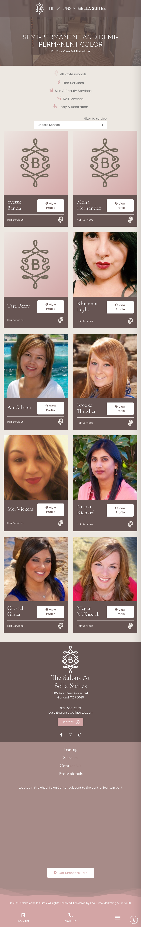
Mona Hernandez (89, 204)
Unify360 (125, 903)
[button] (70, 125)
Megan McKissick (88, 611)
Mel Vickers (20, 509)
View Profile (50, 205)
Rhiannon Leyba (88, 306)
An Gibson (19, 407)
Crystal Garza (15, 611)
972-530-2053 (70, 708)
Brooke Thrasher (86, 408)
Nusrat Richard (86, 509)
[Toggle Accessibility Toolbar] (133, 919)
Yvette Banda (14, 204)
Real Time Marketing (103, 903)
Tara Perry (18, 305)
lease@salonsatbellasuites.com (70, 712)
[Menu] (117, 918)
